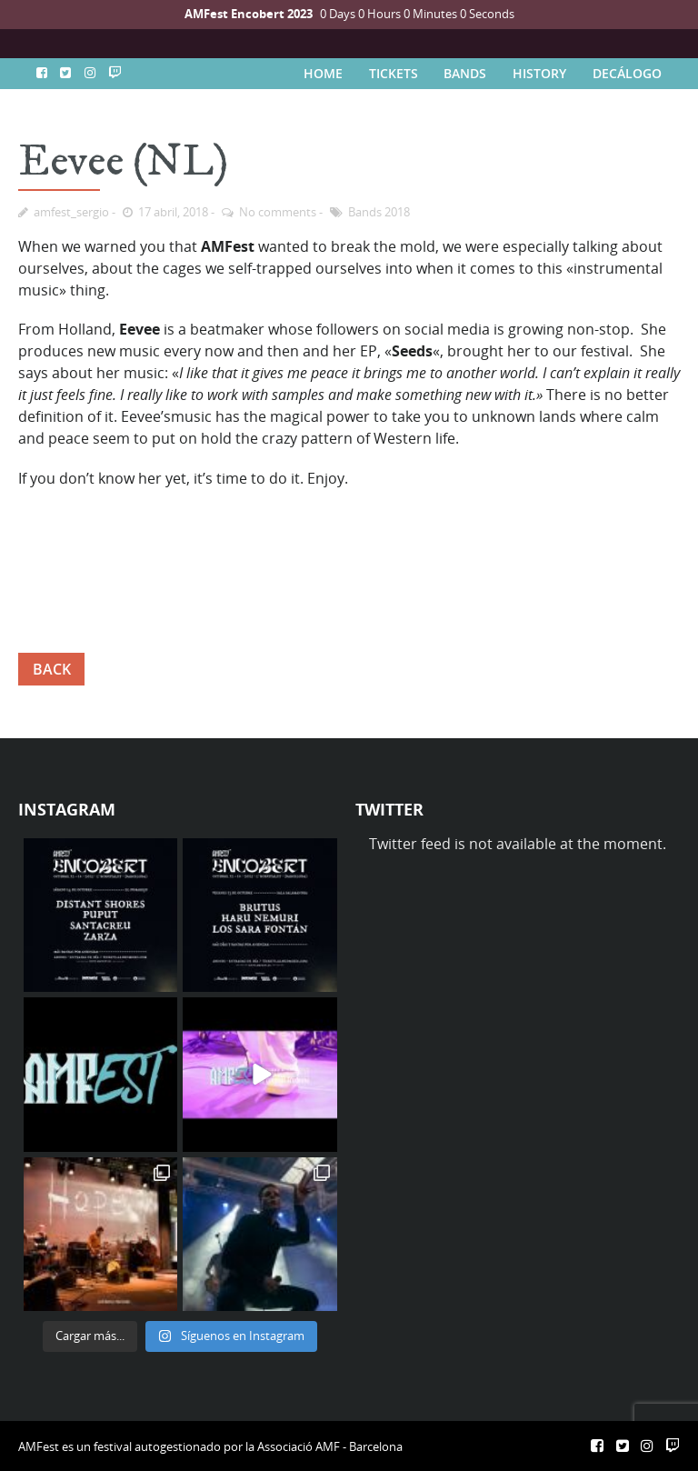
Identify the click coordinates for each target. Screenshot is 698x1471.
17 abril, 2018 (173, 212)
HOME (323, 73)
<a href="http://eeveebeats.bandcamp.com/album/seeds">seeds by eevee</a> (349, 560)
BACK (52, 669)
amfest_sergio (71, 212)
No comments (277, 212)
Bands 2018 (379, 212)
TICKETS (393, 73)
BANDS (465, 73)
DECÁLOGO (627, 73)
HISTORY (539, 73)
